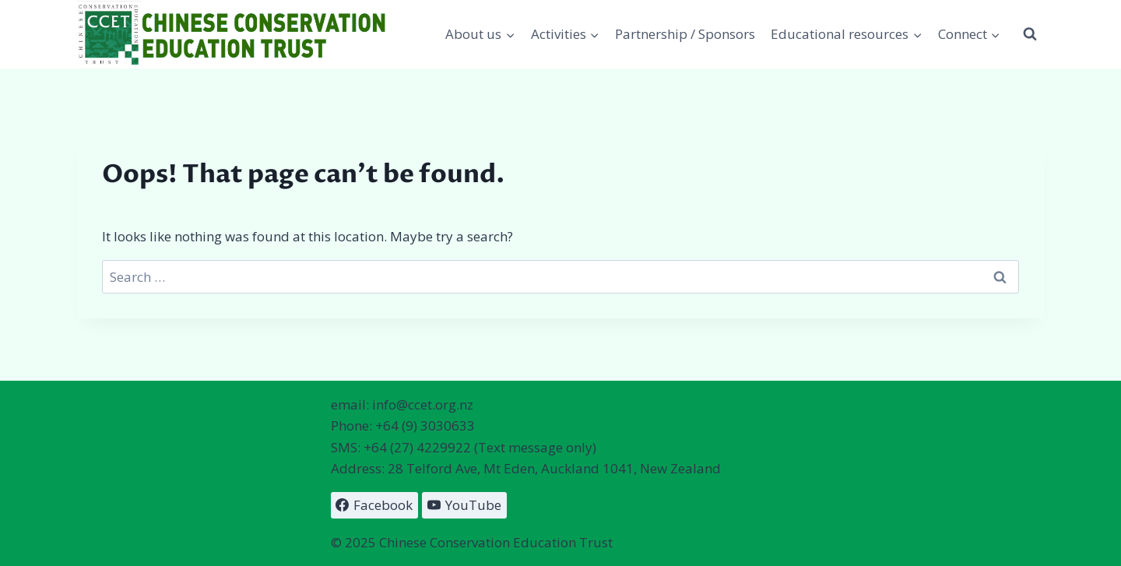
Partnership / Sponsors (685, 34)
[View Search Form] (1030, 34)
